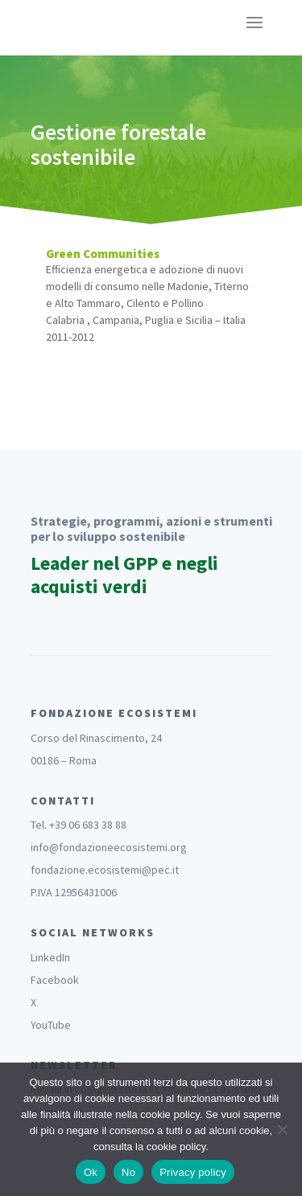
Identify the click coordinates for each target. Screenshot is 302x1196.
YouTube (51, 1025)
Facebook (55, 980)
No (128, 1172)
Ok (90, 1172)
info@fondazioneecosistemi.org (109, 847)
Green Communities (102, 253)
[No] (282, 1129)
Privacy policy (192, 1172)
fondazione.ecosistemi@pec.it (105, 869)
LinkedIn (50, 957)
